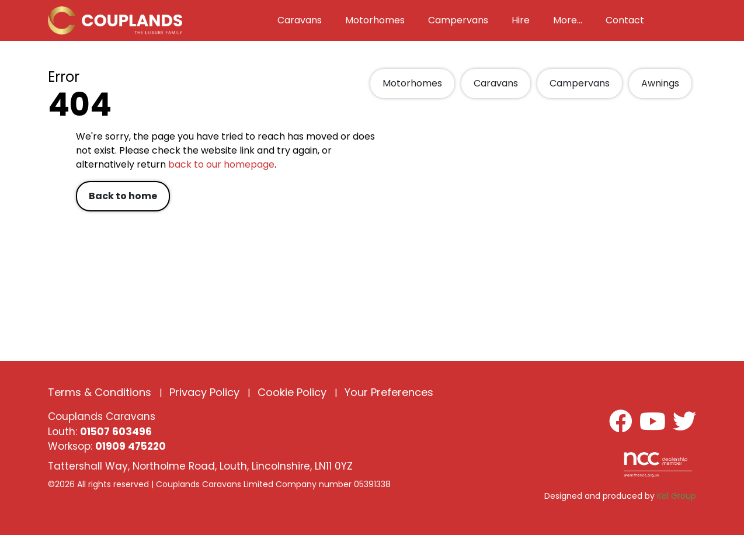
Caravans (496, 83)
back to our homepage (221, 164)
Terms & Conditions (99, 392)
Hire (521, 20)
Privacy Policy (204, 392)
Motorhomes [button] (375, 20)
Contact (625, 20)
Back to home (123, 196)
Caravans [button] (299, 20)
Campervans (580, 83)
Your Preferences (389, 392)
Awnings (660, 83)
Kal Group (676, 496)
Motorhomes (412, 83)
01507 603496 (116, 432)
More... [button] (567, 20)
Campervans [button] (458, 20)
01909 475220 (130, 446)
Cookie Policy (292, 392)
